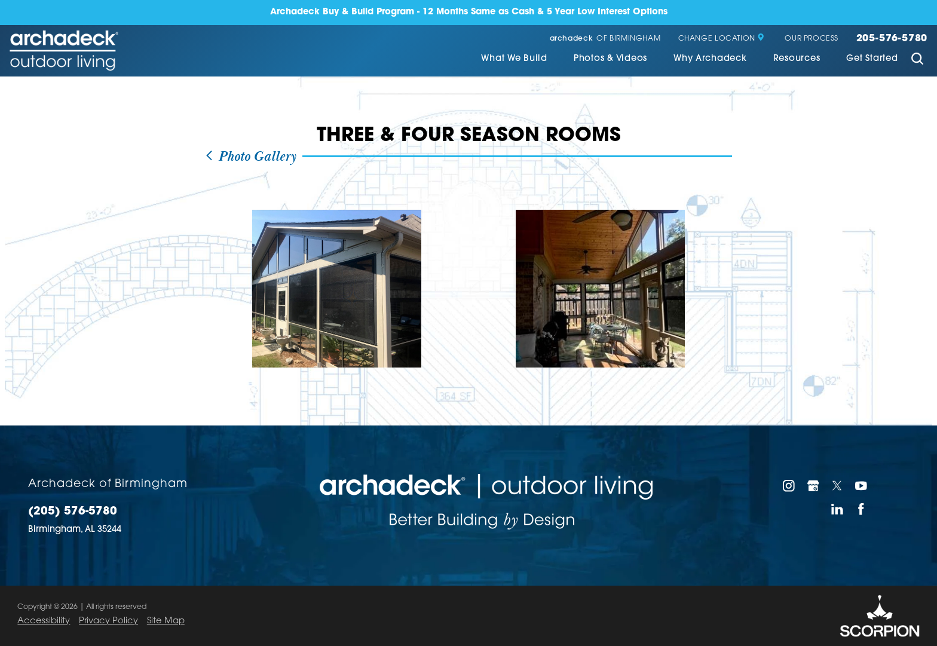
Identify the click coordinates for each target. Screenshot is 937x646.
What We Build (514, 59)
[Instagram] (789, 485)
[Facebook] (862, 509)
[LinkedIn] (837, 509)
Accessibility (43, 621)
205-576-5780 (892, 39)
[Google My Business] (813, 485)
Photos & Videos (610, 59)
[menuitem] (514, 60)
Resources (796, 59)
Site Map (166, 621)
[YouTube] (862, 485)
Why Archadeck (710, 59)
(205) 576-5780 (72, 512)
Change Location (721, 38)
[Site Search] (917, 60)
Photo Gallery (250, 157)
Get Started (872, 59)
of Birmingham (605, 38)
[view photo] (336, 289)
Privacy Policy (108, 621)
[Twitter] (837, 485)
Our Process (811, 38)
